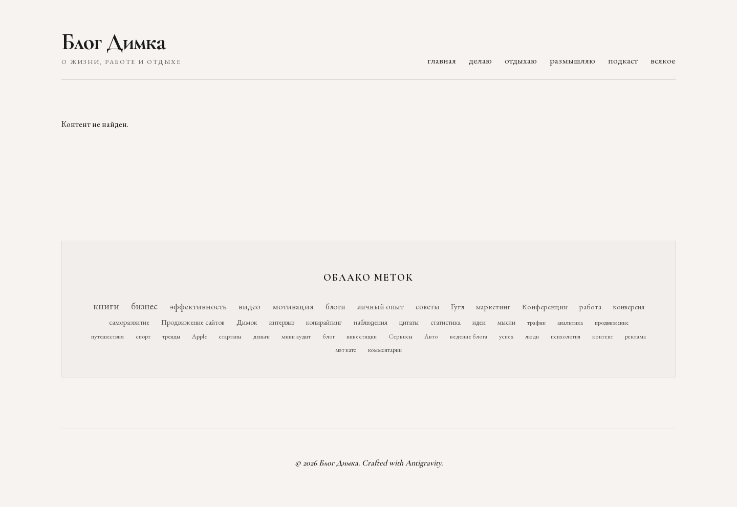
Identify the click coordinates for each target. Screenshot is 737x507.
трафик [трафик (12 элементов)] (536, 322)
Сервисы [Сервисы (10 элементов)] (400, 336)
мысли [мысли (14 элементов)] (506, 322)
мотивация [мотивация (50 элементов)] (293, 306)
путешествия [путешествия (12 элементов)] (107, 336)
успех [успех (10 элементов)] (506, 336)
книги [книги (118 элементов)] (106, 305)
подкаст (623, 60)
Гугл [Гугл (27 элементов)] (457, 307)
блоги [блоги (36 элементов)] (335, 306)
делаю (480, 60)
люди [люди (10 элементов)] (532, 336)
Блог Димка (113, 42)
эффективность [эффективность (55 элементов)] (198, 306)
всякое (663, 60)
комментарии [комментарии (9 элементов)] (385, 350)
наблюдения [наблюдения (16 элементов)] (370, 322)
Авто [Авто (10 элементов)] (431, 336)
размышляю (572, 60)
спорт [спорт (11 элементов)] (143, 336)
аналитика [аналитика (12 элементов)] (570, 322)
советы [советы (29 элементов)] (427, 306)
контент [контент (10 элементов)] (602, 336)
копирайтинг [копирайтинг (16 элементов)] (324, 322)
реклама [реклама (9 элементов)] (635, 336)
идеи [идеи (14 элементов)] (479, 322)
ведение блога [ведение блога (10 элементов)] (468, 336)
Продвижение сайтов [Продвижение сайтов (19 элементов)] (193, 322)
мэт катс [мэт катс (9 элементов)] (345, 350)
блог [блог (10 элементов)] (328, 336)
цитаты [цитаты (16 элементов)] (409, 322)
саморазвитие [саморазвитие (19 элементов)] (129, 322)
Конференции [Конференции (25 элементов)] (545, 306)
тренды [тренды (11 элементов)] (171, 336)
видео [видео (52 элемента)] (250, 306)
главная (441, 60)
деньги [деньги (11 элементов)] (261, 336)
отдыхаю (521, 60)
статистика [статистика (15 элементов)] (445, 322)
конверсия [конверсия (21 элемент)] (628, 306)
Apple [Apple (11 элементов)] (199, 336)
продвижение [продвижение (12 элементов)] (611, 322)
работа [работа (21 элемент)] (590, 306)
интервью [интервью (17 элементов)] (281, 322)
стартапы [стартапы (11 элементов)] (230, 336)
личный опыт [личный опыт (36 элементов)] (380, 306)
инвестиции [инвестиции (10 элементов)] (361, 336)
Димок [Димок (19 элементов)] (246, 322)
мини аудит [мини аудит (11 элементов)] (296, 336)
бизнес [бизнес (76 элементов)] (144, 306)
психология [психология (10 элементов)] (565, 336)
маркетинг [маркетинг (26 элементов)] (493, 307)
